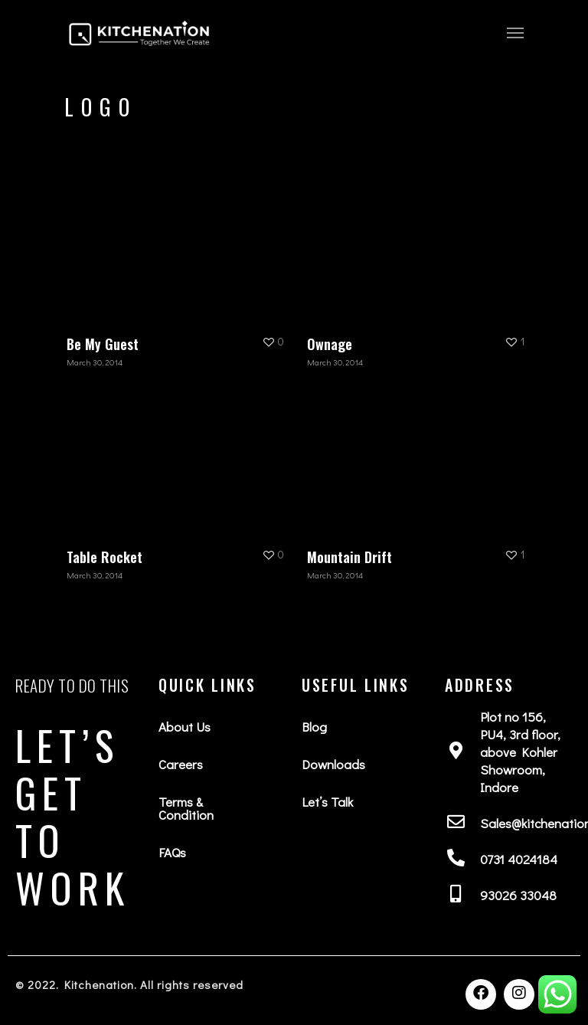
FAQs (172, 852)
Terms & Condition (186, 808)
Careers (180, 764)
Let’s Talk (327, 802)
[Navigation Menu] (515, 32)
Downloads (333, 764)
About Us (184, 726)
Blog (314, 726)
